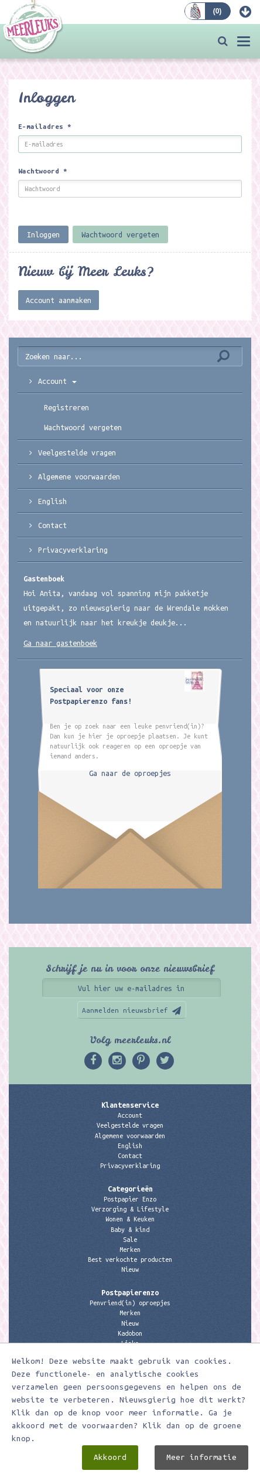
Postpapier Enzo (130, 1199)
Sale (130, 1239)
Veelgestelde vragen (130, 1125)
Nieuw (130, 1269)
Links (130, 1343)
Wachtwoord (42, 171)
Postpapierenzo (130, 1292)
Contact (52, 525)
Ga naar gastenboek (60, 643)
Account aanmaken (58, 300)
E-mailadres (44, 126)
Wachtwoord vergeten (120, 234)
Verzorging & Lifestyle (130, 1209)
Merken (130, 1249)
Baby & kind (130, 1229)
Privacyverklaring (73, 550)
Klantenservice (130, 1105)
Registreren (66, 407)
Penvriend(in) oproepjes (130, 1302)
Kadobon (130, 1333)
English (52, 501)
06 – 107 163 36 (130, 1396)
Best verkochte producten (130, 1259)
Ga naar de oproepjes (130, 773)
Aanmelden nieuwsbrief (125, 1010)
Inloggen (43, 234)
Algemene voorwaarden (79, 476)
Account (57, 381)
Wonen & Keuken (130, 1219)
